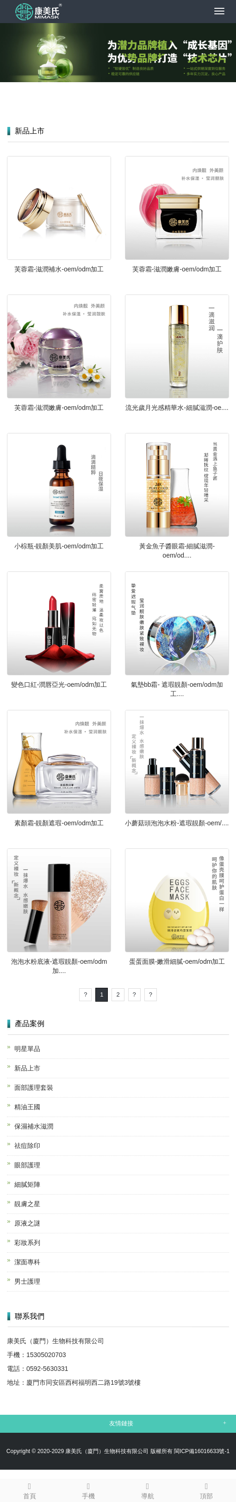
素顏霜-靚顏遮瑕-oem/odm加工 (59, 823)
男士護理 (27, 1281)
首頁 (29, 1489)
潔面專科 (27, 1262)
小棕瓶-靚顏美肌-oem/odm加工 (59, 546)
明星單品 (27, 1048)
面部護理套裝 (33, 1087)
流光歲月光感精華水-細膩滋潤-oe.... (176, 407)
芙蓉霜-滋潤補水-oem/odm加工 (59, 269)
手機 (88, 1489)
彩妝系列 (27, 1242)
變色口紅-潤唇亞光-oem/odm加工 (59, 684)
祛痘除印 (27, 1145)
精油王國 (27, 1107)
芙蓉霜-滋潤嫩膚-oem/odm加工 (177, 269)
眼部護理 (27, 1165)
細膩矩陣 (27, 1184)
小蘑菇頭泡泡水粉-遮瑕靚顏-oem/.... (177, 823)
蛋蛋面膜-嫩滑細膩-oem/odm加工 (177, 961)
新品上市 (27, 1068)
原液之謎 (27, 1223)
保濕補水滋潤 (33, 1126)
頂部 (206, 1489)
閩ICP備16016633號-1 (202, 1451)
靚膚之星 (27, 1204)
